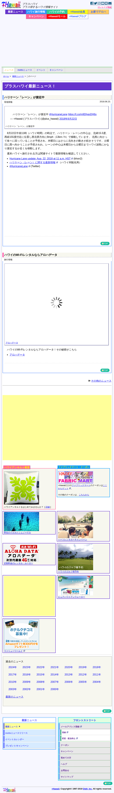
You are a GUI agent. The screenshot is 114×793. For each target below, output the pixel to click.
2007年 (55, 682)
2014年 (55, 674)
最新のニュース (14, 696)
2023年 (26, 667)
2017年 (12, 674)
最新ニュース (15, 11)
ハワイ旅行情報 (36, 11)
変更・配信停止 (68, 738)
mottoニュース (25, 70)
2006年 (69, 682)
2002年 (26, 689)
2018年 (97, 667)
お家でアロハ (98, 11)
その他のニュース (101, 380)
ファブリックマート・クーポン (73, 467)
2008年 (41, 682)
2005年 (83, 682)
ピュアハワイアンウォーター (71, 597)
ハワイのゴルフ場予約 (68, 571)
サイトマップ (67, 777)
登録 (64, 732)
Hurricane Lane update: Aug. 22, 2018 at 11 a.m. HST (40, 158)
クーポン (65, 745)
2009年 (26, 682)
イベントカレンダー (14, 739)
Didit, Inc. (87, 789)
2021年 (55, 667)
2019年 (83, 667)
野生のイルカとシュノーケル (17, 532)
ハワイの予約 (57, 11)
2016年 (26, 674)
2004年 (97, 682)
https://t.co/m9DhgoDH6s (82, 114)
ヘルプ (64, 764)
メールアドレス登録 (70, 726)
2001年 (41, 689)
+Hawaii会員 (77, 11)
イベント (40, 70)
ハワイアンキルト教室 (17, 467)
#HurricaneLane (58, 114)
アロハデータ (12, 343)
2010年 (12, 682)
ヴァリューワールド (13, 651)
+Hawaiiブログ (77, 16)
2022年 (41, 667)
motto (16, 733)
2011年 (97, 674)
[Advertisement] (57, 43)
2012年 (83, 674)
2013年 (69, 674)
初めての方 (66, 758)
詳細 (48, 507)
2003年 (12, 689)
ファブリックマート (81, 485)
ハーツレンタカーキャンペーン (72, 539)
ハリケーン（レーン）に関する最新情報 (32, 162)
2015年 (41, 674)
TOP (105, 243)
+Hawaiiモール (57, 16)
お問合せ (65, 770)
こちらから (84, 495)
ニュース (8, 70)
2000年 (55, 689)
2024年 (12, 667)
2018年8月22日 (68, 118)
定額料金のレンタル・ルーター (18, 563)
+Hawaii (55, 789)
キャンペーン (36, 16)
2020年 (69, 667)
